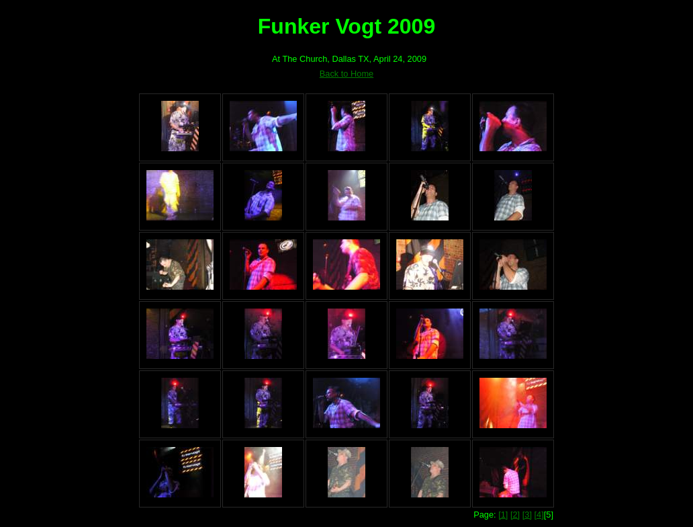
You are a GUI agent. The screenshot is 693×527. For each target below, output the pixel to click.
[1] (503, 515)
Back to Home (346, 74)
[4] (539, 515)
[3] (527, 515)
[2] (515, 515)
